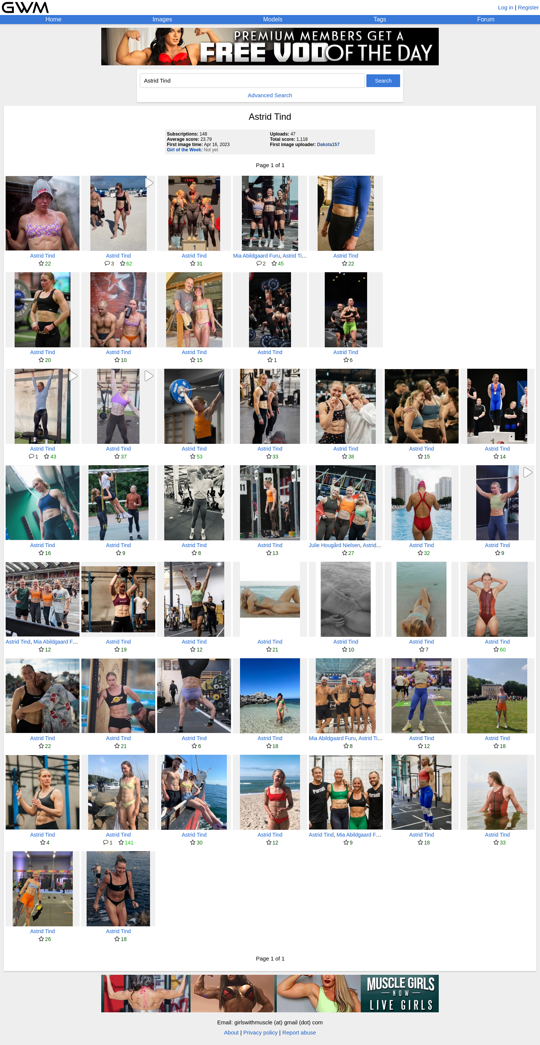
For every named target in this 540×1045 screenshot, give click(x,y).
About (231, 1032)
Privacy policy (260, 1032)
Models (273, 19)
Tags (380, 19)
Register (528, 7)
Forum (485, 19)
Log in (505, 7)
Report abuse (299, 1032)
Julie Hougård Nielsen (334, 545)
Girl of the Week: (184, 149)
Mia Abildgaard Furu (256, 256)
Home (53, 19)
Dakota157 (328, 144)
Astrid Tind (42, 256)
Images (162, 19)
